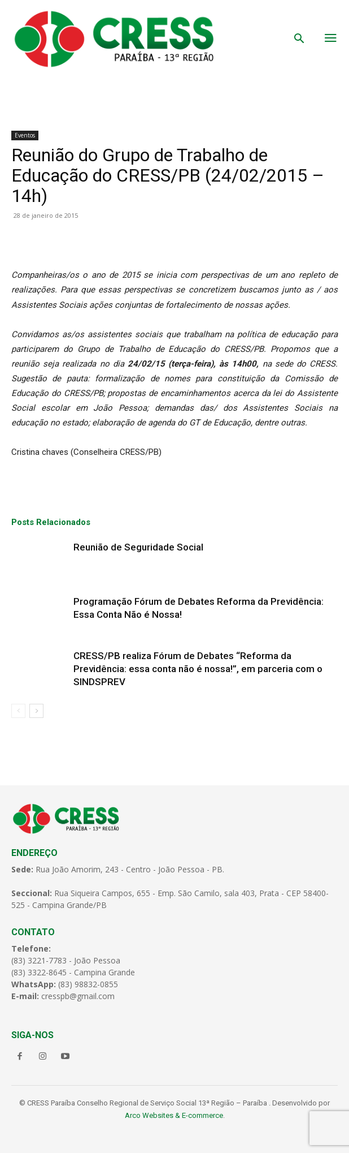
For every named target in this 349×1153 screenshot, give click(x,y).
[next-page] (36, 711)
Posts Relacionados (50, 522)
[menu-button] (331, 39)
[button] (299, 39)
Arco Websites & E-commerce (174, 1115)
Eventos (25, 135)
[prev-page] (18, 711)
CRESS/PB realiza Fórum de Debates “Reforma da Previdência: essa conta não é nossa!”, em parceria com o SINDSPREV (197, 668)
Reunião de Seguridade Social (138, 547)
